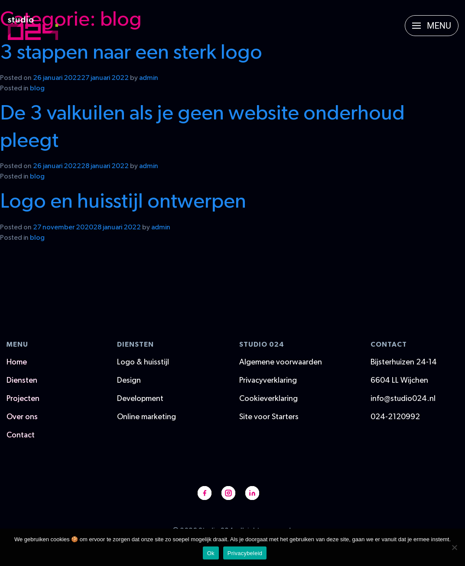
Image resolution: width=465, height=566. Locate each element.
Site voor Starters (269, 417)
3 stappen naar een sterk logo (131, 52)
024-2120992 (395, 417)
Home (17, 362)
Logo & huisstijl (143, 362)
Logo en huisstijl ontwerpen (123, 201)
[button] (431, 25)
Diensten (22, 380)
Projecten (23, 399)
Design (129, 380)
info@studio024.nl (403, 399)
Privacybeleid (245, 553)
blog (37, 88)
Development (140, 399)
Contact (21, 435)
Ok (211, 553)
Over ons (22, 417)
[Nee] (454, 547)
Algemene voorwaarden (280, 362)
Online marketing (146, 417)
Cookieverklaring (268, 399)
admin (148, 77)
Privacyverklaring (268, 380)
